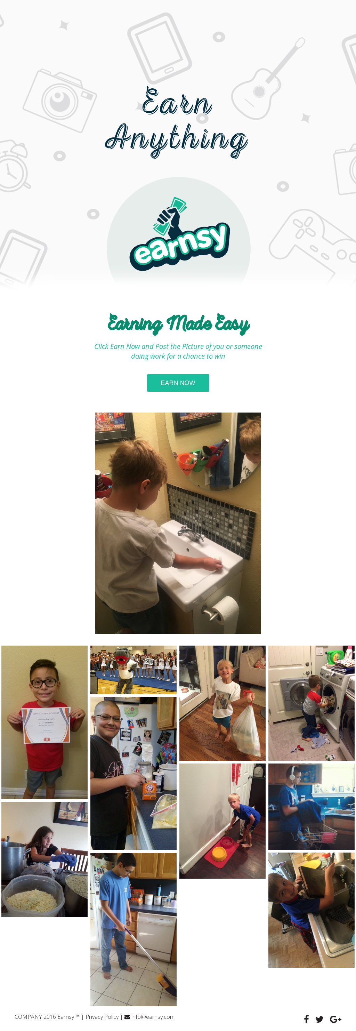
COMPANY (28, 1017)
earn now (178, 382)
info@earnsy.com (153, 1017)
